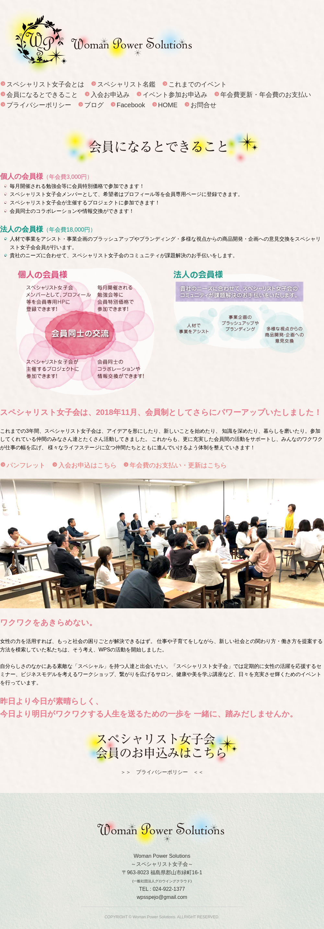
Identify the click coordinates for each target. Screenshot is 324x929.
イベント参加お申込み (175, 94)
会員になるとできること (42, 94)
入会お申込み (110, 94)
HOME (168, 105)
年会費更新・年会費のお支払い (265, 94)
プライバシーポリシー (38, 105)
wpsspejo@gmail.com (162, 897)
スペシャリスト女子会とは (45, 84)
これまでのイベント (197, 84)
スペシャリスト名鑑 (126, 84)
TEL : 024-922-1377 (162, 889)
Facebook (131, 105)
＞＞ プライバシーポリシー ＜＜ (162, 772)
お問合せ (203, 105)
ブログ (94, 105)
